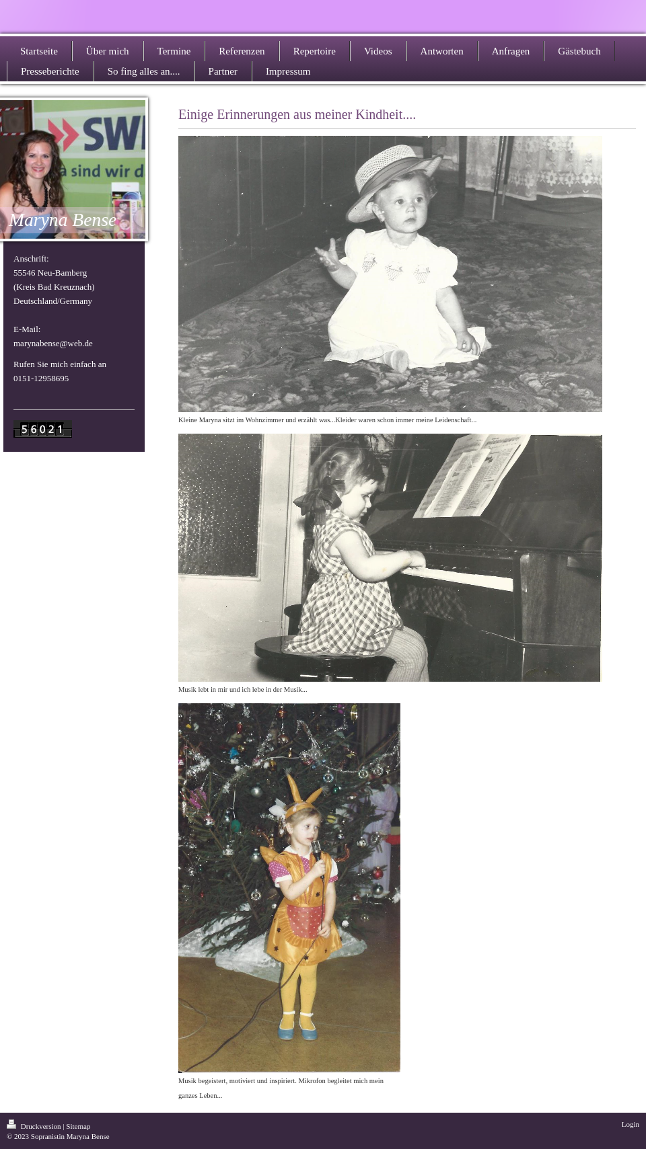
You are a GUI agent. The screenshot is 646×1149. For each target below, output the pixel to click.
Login (630, 1124)
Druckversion (35, 1126)
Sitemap (78, 1126)
